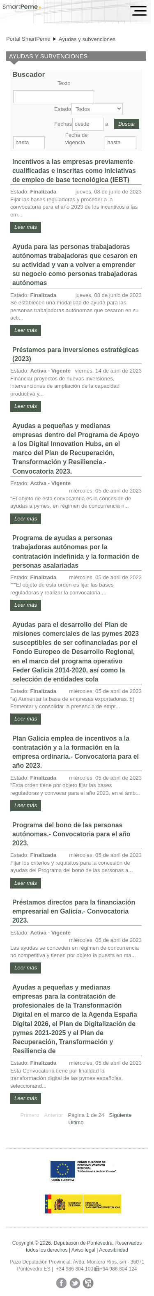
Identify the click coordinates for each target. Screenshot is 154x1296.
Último (75, 1122)
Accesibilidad (113, 1250)
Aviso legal (83, 1250)
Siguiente (120, 1115)
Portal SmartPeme (28, 39)
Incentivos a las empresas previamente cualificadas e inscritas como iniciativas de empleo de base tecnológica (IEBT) (74, 170)
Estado (62, 109)
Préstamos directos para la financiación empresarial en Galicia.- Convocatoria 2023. (73, 911)
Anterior (53, 1115)
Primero (29, 1115)
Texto (64, 83)
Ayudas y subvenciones (87, 39)
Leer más (25, 227)
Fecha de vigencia (76, 138)
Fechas (62, 124)
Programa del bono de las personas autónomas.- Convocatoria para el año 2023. (71, 834)
